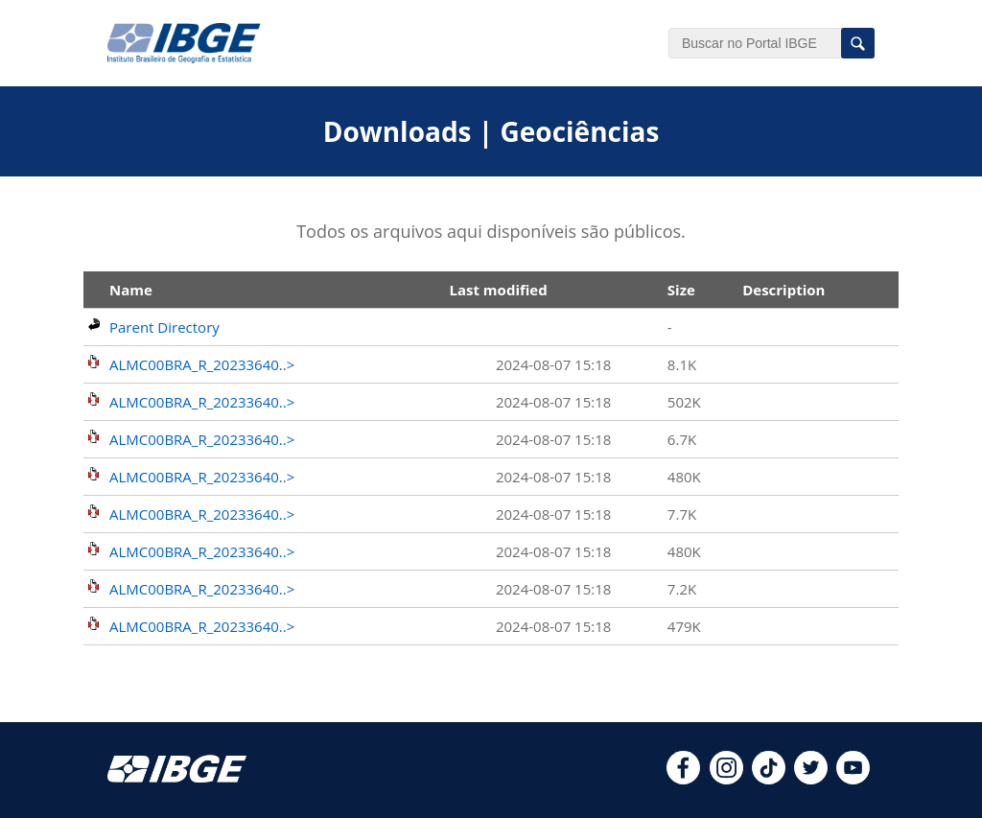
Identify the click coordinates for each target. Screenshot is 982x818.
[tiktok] (768, 778)
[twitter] (811, 778)
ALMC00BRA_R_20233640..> (201, 364)
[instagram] (726, 778)
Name (130, 289)
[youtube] (853, 778)
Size (681, 289)
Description (783, 289)
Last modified (498, 289)
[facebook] (683, 778)
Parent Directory (164, 327)
